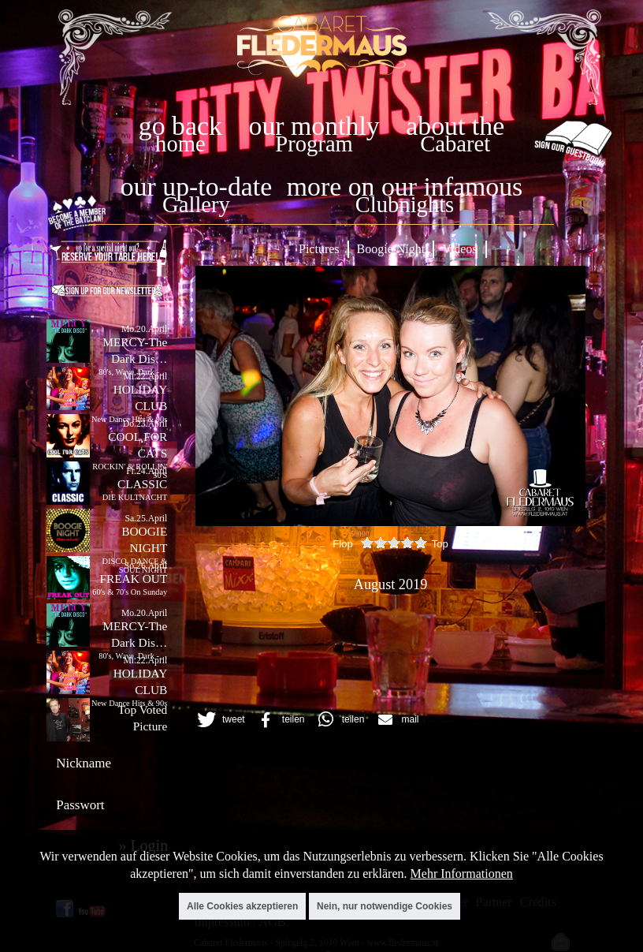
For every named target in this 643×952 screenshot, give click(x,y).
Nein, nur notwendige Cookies (384, 906)
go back (180, 125)
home (180, 144)
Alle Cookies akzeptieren (242, 906)
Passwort (80, 804)
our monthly (314, 125)
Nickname (83, 763)
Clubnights (405, 204)
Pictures (319, 249)
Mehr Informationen (462, 873)
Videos (459, 249)
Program (313, 144)
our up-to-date (196, 186)
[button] (218, 720)
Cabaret (455, 144)
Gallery (196, 204)
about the (455, 125)
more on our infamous (404, 186)
